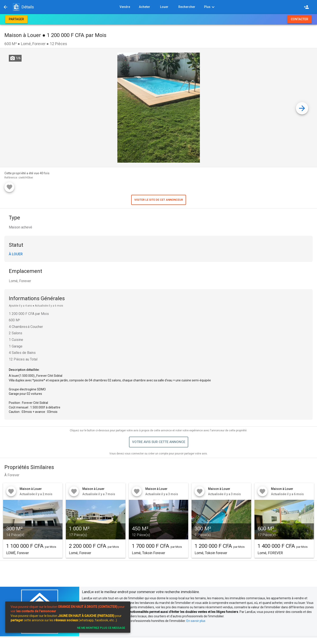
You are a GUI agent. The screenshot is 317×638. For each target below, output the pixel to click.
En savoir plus (195, 621)
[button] (16, 7)
